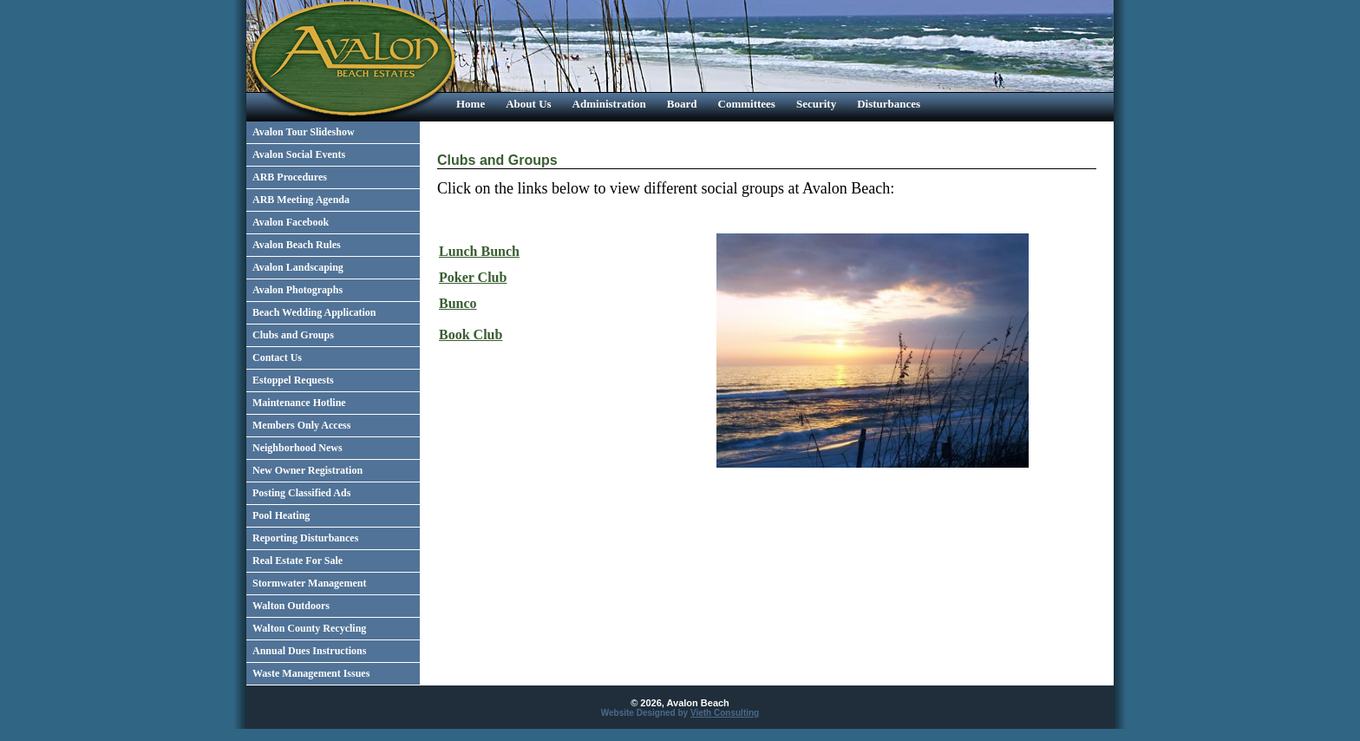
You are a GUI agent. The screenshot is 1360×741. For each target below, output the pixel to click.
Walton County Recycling (309, 628)
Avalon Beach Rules (296, 245)
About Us (528, 103)
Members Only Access (301, 425)
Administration (609, 103)
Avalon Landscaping (297, 267)
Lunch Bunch (479, 251)
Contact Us (277, 357)
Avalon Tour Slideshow (303, 132)
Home (470, 103)
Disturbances (888, 103)
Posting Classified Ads (301, 493)
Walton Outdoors (291, 606)
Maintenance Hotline (299, 403)
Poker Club (473, 277)
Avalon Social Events (298, 154)
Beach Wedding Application (314, 312)
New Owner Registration (307, 470)
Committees (746, 103)
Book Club (470, 334)
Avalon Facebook (290, 222)
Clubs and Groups (293, 335)
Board (682, 103)
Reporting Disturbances (305, 538)
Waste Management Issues (310, 673)
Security (816, 103)
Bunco (458, 303)
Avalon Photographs (297, 290)
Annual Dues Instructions (309, 651)
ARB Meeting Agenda (301, 199)
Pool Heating (281, 515)
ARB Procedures (289, 177)
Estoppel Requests (293, 380)
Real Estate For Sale (297, 560)
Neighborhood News (297, 448)
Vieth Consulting (724, 713)
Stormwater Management (309, 583)
